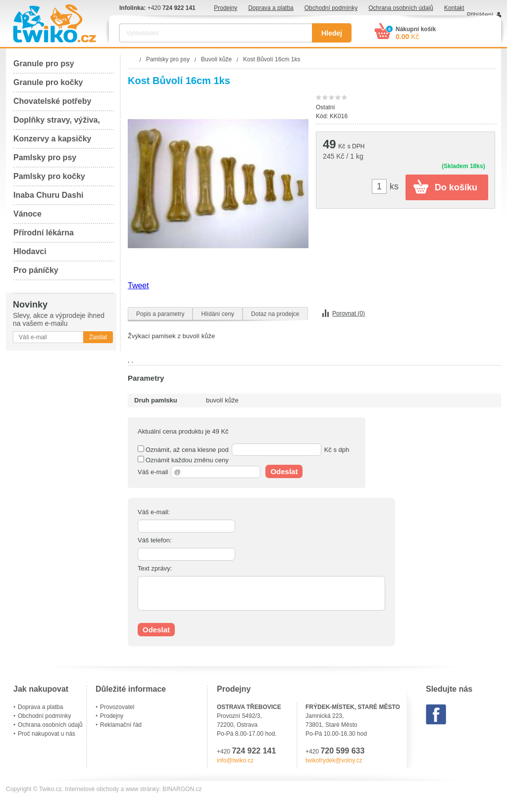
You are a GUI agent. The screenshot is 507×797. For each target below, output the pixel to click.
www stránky (142, 789)
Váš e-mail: (154, 512)
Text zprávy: (155, 568)
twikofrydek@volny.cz (333, 760)
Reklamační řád (121, 724)
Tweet (138, 285)
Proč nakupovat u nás (46, 733)
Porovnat (348, 313)
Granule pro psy (43, 63)
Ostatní (325, 107)
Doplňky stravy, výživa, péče (56, 123)
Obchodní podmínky (330, 7)
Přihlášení (480, 14)
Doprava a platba (270, 7)
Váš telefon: (155, 540)
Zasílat (98, 337)
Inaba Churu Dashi (48, 195)
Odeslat (284, 471)
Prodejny (225, 7)
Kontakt (454, 7)
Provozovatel (117, 707)
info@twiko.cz (235, 760)
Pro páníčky (35, 270)
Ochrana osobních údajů (400, 7)
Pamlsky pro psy (44, 157)
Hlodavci (30, 251)
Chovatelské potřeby (52, 101)
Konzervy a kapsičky (52, 138)
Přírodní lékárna (43, 232)
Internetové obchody (92, 789)
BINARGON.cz (182, 789)
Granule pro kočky (48, 82)
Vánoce (27, 214)
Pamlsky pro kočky (49, 176)
